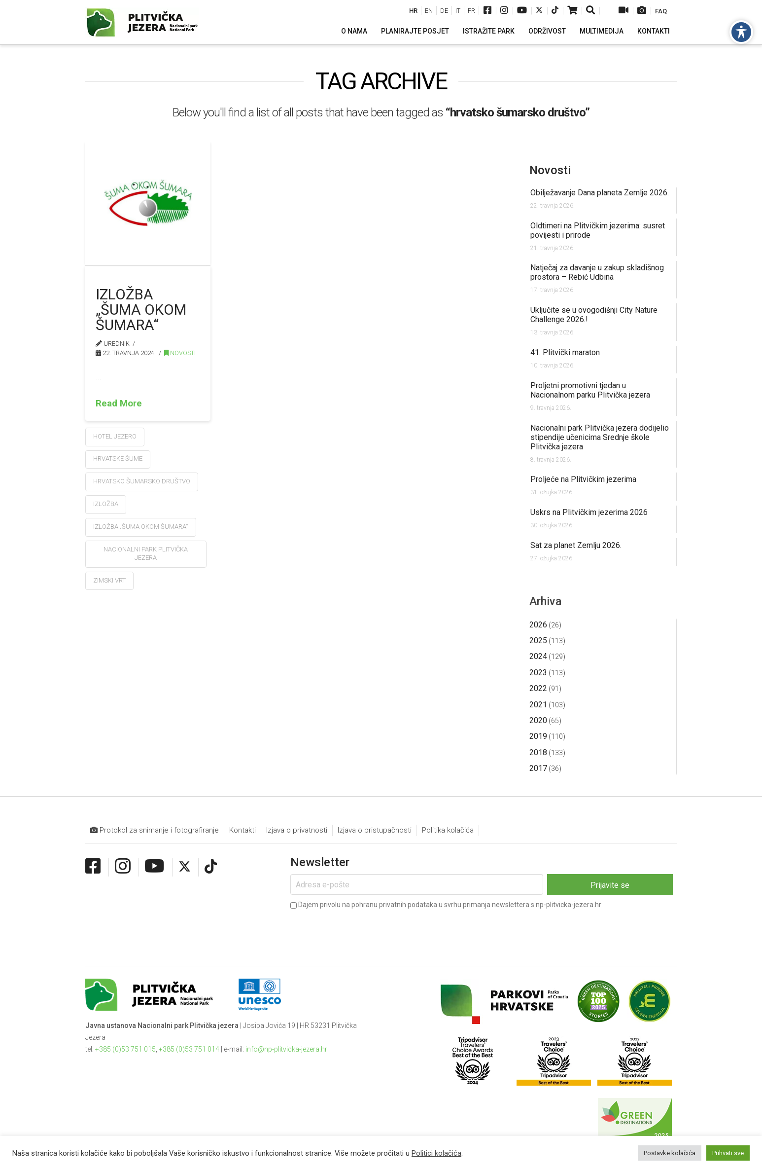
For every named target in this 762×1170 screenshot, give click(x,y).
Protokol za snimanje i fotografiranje (154, 830)
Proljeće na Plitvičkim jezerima (583, 479)
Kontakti (242, 830)
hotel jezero (115, 436)
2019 (538, 736)
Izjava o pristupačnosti (375, 830)
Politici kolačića (436, 1153)
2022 (538, 688)
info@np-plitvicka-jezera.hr (286, 1049)
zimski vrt (109, 580)
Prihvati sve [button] (728, 1153)
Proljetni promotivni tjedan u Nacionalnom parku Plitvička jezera (590, 390)
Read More (119, 403)
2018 (538, 752)
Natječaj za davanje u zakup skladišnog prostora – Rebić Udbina (597, 272)
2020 (538, 720)
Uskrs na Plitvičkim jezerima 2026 (589, 512)
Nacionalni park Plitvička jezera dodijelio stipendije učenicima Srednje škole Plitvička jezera (599, 437)
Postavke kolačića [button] (669, 1153)
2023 (538, 672)
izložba (105, 504)
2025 (538, 640)
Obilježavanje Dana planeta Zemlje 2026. (599, 192)
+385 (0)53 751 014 (189, 1049)
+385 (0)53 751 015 (125, 1049)
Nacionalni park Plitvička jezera (146, 553)
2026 (538, 624)
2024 (538, 656)
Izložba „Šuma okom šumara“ (141, 309)
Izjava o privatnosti (296, 830)
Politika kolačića (448, 830)
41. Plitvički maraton (565, 352)
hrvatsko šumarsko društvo (141, 481)
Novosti (180, 353)
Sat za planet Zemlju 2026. (576, 545)
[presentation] (365, 931)
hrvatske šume (117, 458)
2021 (538, 704)
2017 (538, 768)
